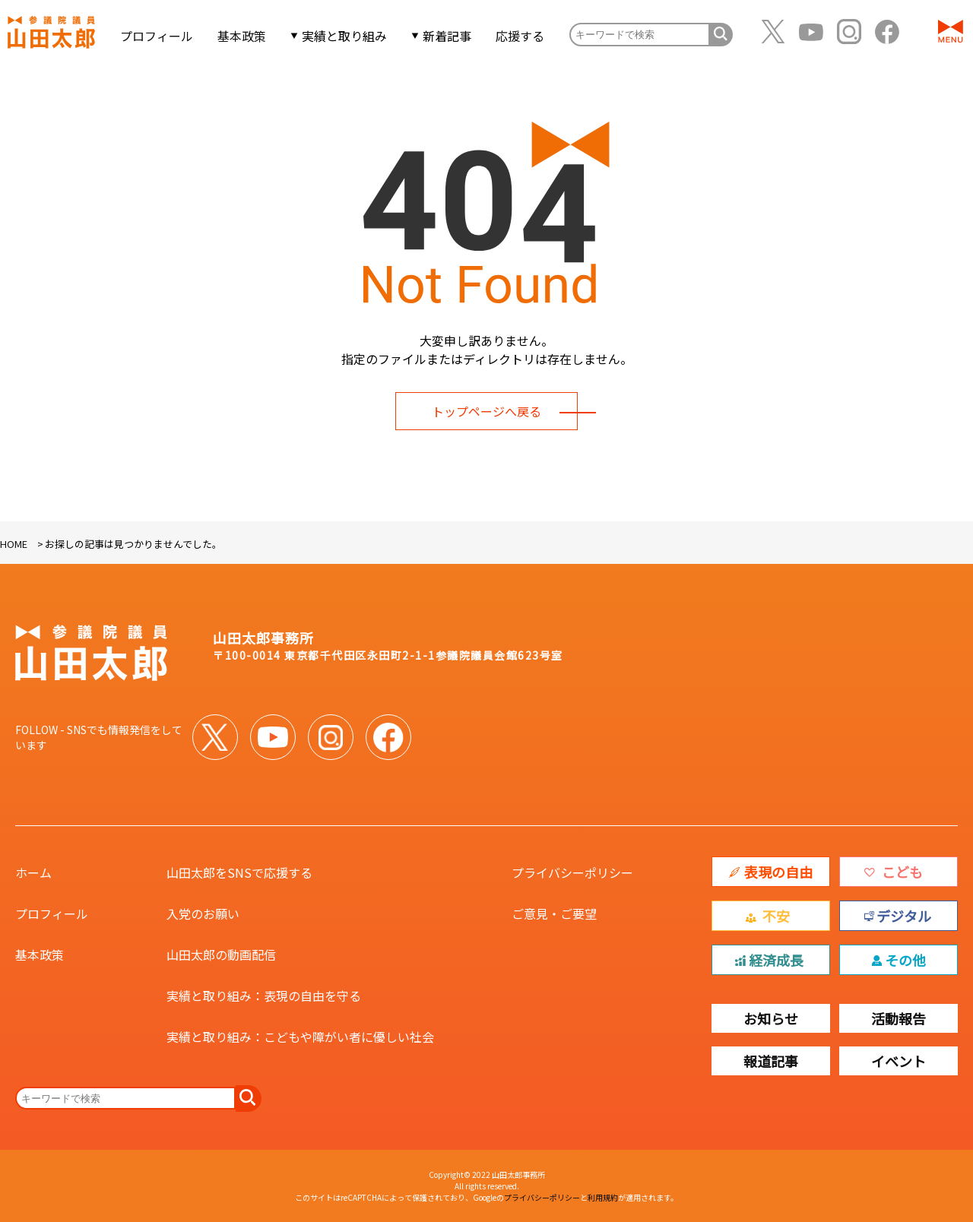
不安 (776, 916)
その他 (905, 960)
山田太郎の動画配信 (221, 954)
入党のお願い (202, 913)
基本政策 (244, 36)
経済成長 (776, 960)
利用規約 (603, 1197)
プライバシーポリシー (572, 872)
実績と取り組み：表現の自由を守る (263, 995)
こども (902, 872)
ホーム (33, 872)
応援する (523, 36)
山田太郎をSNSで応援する (239, 872)
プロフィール (159, 36)
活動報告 (898, 1018)
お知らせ (770, 1018)
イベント (898, 1061)
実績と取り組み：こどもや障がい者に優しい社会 (300, 1036)
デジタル (903, 916)
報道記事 (770, 1061)
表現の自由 (778, 872)
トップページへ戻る (486, 411)
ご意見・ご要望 (554, 913)
